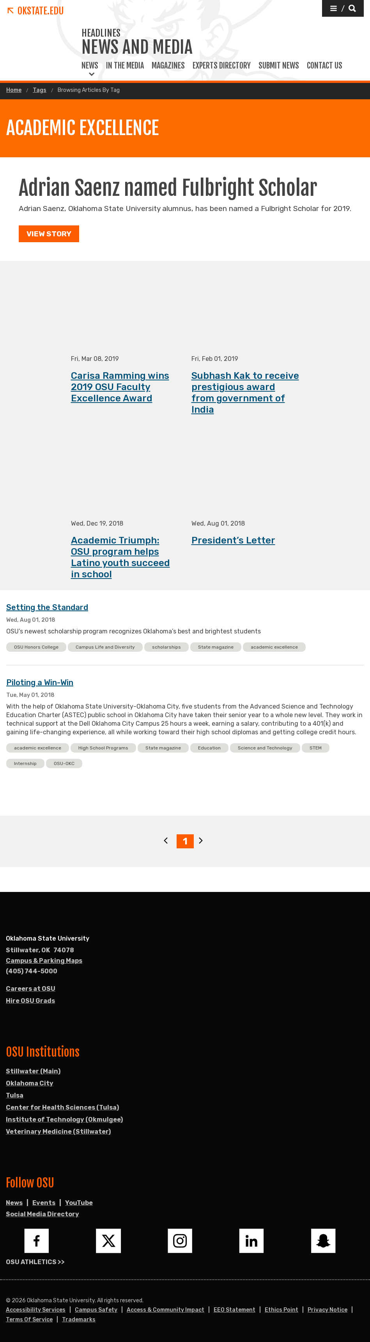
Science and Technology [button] (265, 748)
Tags (39, 90)
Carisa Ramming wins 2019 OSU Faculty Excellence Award (120, 387)
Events (43, 1203)
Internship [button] (25, 764)
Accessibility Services (36, 1310)
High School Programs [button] (103, 748)
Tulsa (14, 1095)
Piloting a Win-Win (39, 683)
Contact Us (324, 65)
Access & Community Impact (165, 1310)
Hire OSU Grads (30, 1000)
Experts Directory (222, 65)
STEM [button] (316, 748)
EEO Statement (234, 1310)
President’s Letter (233, 540)
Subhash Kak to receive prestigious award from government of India (245, 393)
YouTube (79, 1203)
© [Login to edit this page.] (8, 1301)
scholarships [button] (166, 647)
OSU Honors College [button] (36, 647)
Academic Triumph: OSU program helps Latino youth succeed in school (120, 557)
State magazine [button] (216, 647)
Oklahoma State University (47, 938)
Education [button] (209, 748)
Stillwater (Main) (33, 1071)
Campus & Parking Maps (44, 960)
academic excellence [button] (274, 647)
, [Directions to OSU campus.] (40, 950)
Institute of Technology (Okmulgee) (64, 1119)
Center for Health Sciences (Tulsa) (62, 1107)
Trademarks (79, 1319)
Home (13, 90)
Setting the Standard (47, 607)
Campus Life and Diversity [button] (105, 647)
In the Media (125, 65)
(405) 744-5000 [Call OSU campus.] (31, 971)
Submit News (278, 65)
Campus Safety (96, 1310)
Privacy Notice (327, 1310)
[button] (343, 8)
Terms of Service (29, 1319)
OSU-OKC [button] (64, 764)
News (89, 65)
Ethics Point (281, 1310)
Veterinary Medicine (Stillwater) (58, 1131)
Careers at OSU (30, 988)
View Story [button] (49, 233)
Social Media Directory (42, 1214)
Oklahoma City (29, 1083)
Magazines (168, 65)
